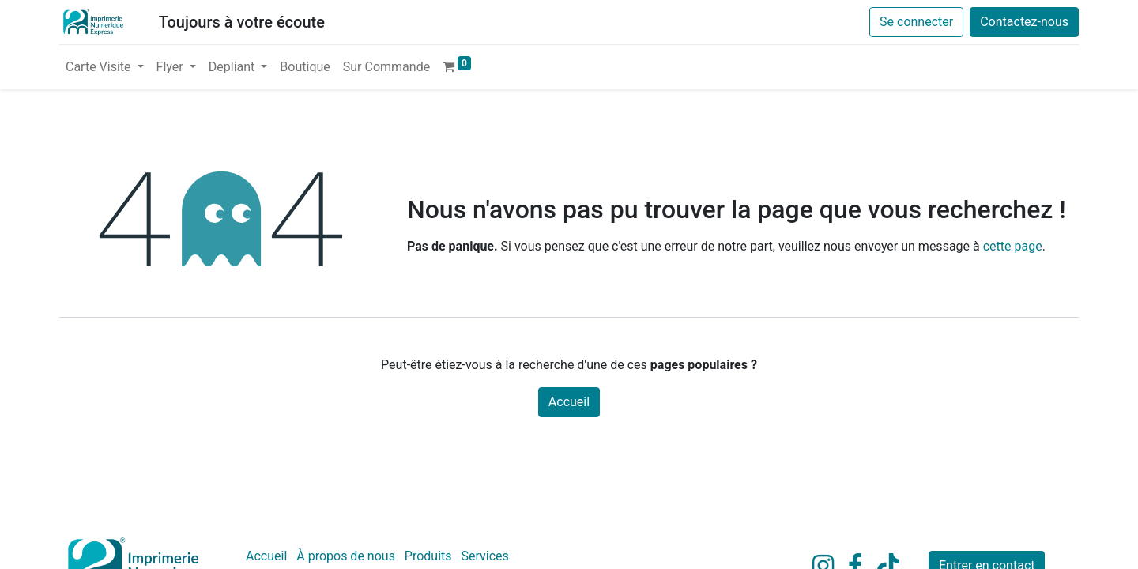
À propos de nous (345, 555)
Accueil (569, 401)
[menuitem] (304, 67)
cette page (1012, 246)
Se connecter (916, 21)
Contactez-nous (1024, 21)
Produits (428, 555)
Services (485, 555)
